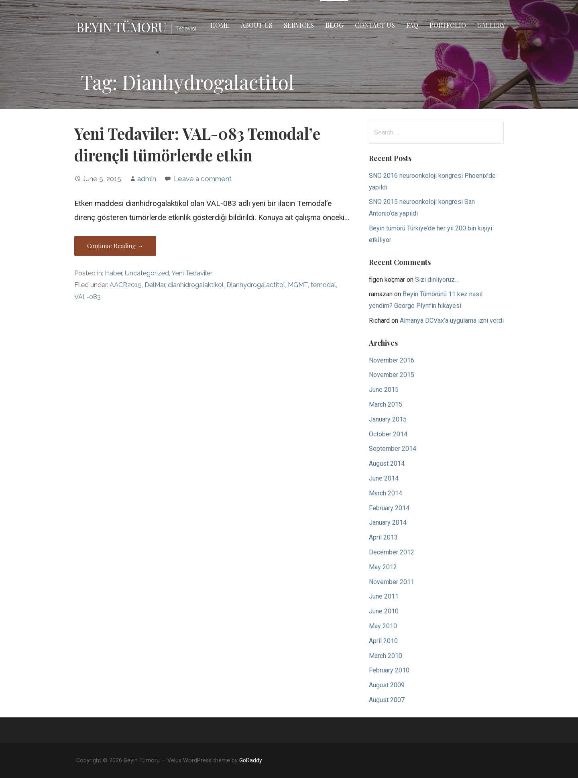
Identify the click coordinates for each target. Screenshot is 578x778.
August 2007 (387, 700)
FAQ (412, 25)
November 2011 (391, 582)
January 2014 (388, 522)
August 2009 (387, 685)
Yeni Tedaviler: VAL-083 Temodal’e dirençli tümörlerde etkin (197, 144)
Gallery (491, 25)
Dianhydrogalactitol (255, 285)
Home (220, 25)
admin (146, 179)
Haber (113, 273)
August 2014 (387, 463)
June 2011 (384, 596)
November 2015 (391, 375)
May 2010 (383, 626)
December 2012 (391, 552)
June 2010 (384, 611)
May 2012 (383, 567)
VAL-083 (87, 297)
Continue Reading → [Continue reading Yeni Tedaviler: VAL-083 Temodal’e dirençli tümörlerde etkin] (115, 246)
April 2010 (383, 641)
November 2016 (391, 360)
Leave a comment (203, 179)
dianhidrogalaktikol (196, 285)
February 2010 (389, 670)
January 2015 (388, 419)
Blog (334, 25)
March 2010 (385, 656)
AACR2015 (126, 285)
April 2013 (383, 537)
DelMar (154, 285)
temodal (323, 285)
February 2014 (389, 508)
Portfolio (447, 25)
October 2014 (388, 434)
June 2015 (384, 389)
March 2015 (385, 404)
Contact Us (375, 25)
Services (299, 25)
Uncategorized (147, 273)
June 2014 (384, 478)
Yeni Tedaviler (191, 273)
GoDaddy (250, 760)
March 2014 (385, 493)
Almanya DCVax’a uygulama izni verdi (452, 320)
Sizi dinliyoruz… (437, 279)
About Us (257, 25)
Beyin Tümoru (121, 26)
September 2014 (392, 448)
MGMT (298, 285)
